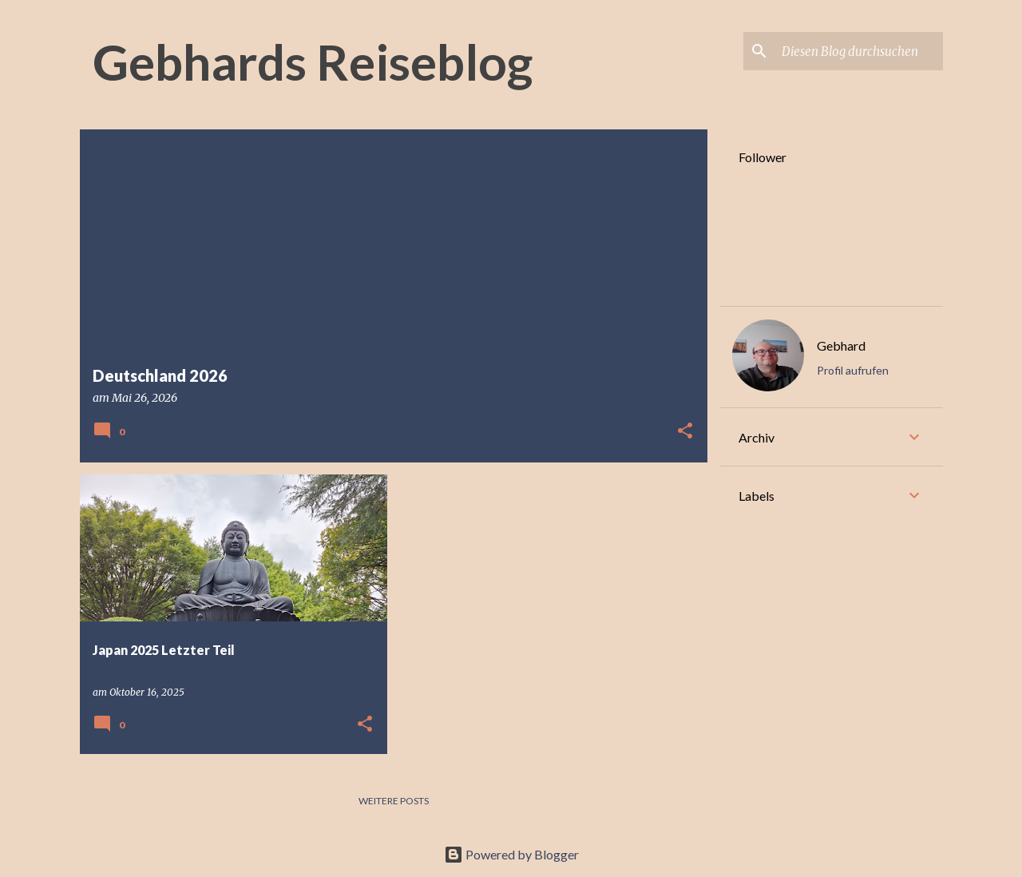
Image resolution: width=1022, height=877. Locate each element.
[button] (685, 431)
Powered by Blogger (511, 854)
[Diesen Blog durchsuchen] (859, 51)
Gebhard (841, 345)
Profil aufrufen (853, 370)
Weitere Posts (393, 801)
